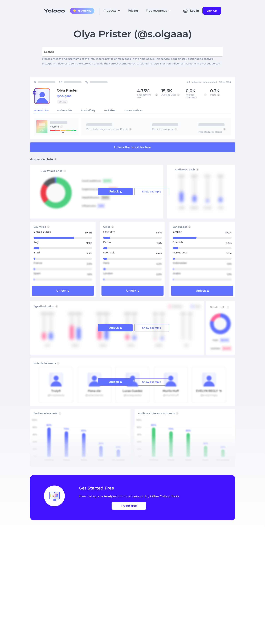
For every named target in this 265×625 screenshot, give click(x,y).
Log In (194, 10)
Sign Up (212, 10)
